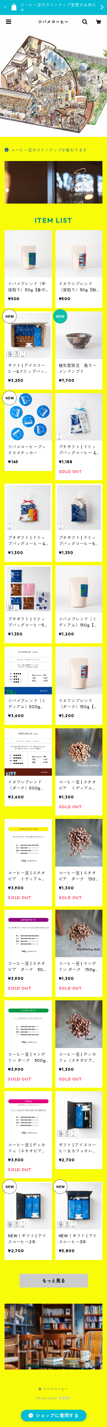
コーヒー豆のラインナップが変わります (46, 150)
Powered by (53, 1398)
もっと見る (53, 1281)
